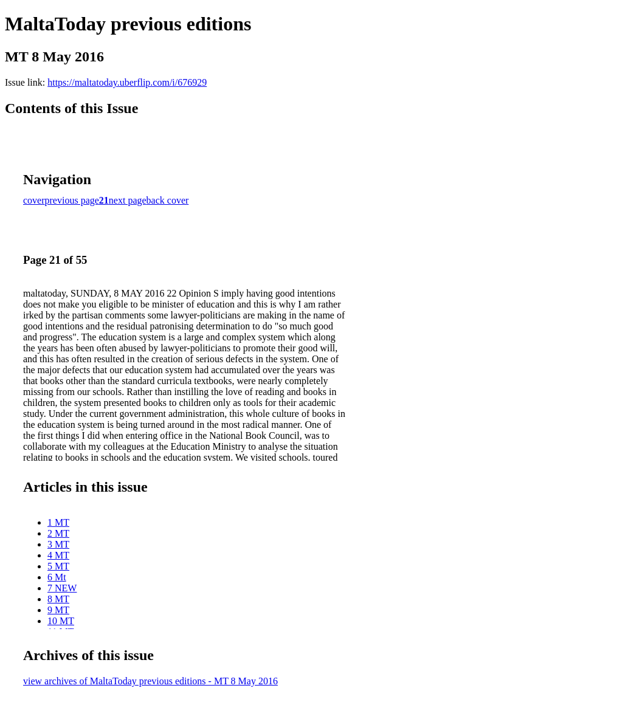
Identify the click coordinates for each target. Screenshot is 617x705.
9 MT (58, 610)
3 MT (58, 544)
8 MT (58, 599)
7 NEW (62, 588)
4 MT (58, 555)
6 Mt (56, 577)
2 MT (58, 533)
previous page (72, 200)
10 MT (60, 621)
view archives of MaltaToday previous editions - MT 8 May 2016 (150, 681)
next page (127, 200)
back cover (167, 200)
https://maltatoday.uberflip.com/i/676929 (127, 82)
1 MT (58, 522)
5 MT (58, 566)
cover (34, 200)
